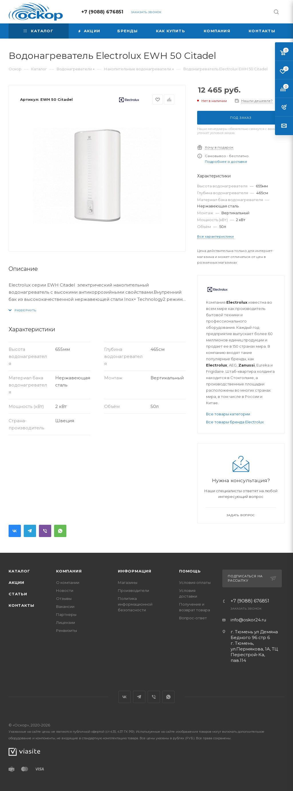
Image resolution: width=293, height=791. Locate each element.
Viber (45, 531)
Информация (134, 571)
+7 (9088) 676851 (102, 12)
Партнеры (66, 614)
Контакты (21, 605)
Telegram (30, 531)
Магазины (127, 582)
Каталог (19, 571)
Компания (69, 571)
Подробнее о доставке (226, 161)
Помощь (190, 571)
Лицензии (65, 622)
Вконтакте (15, 531)
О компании (67, 582)
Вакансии (65, 606)
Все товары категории (228, 414)
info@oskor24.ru (248, 619)
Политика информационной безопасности (135, 604)
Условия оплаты (195, 582)
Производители (133, 590)
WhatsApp (60, 531)
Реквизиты (66, 630)
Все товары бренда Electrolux (235, 422)
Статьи (18, 594)
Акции (16, 582)
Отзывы (64, 598)
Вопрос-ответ (193, 618)
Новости (64, 590)
